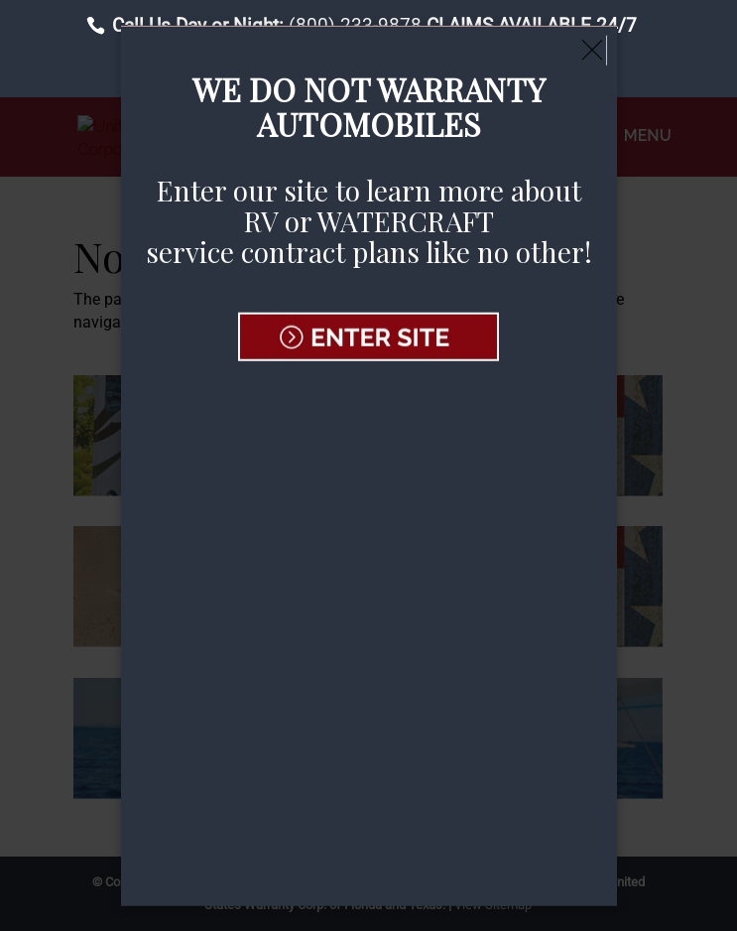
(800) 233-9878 (355, 25)
